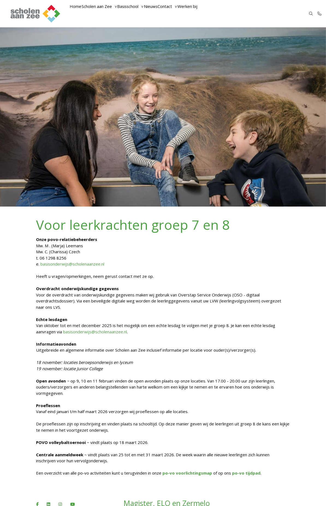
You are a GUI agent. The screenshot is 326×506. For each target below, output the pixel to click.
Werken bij (203, 13)
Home (77, 13)
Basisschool (135, 13)
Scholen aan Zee (101, 13)
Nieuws (161, 13)
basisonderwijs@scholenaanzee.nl (72, 264)
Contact (178, 13)
